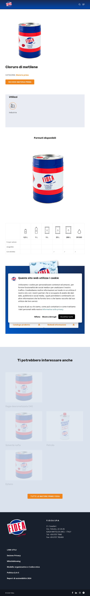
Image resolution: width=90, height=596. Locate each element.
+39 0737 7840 (56, 534)
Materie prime (22, 75)
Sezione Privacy (14, 555)
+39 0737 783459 (56, 537)
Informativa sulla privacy (52, 309)
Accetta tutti (66, 316)
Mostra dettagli (49, 317)
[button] (83, 4)
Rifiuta (37, 317)
